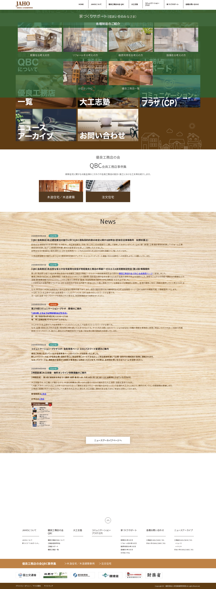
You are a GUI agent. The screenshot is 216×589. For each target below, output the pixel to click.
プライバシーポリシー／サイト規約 (28, 586)
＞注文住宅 (105, 563)
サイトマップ (48, 586)
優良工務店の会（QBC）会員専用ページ (135, 348)
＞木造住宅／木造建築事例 (79, 563)
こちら (43, 468)
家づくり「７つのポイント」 (108, 64)
